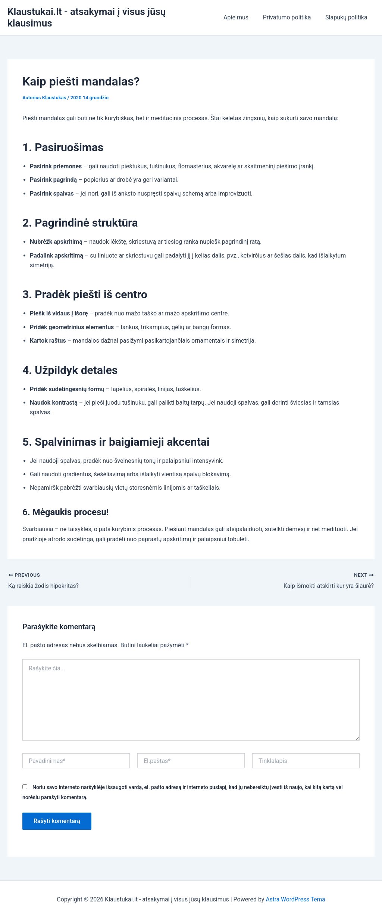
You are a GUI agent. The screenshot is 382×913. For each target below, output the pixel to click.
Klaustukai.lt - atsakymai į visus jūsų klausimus (110, 14)
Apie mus (242, 14)
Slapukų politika (347, 14)
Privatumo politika (291, 14)
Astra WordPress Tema (295, 894)
